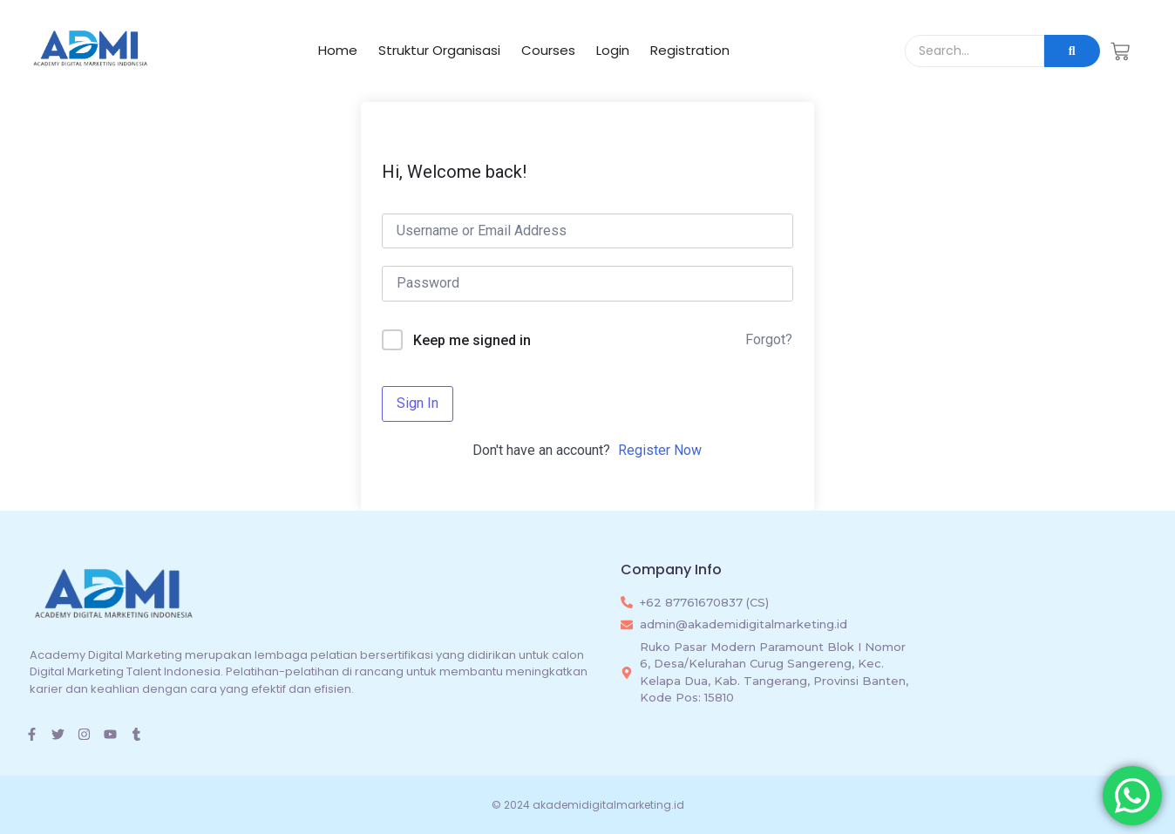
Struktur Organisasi (439, 50)
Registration (690, 50)
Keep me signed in (472, 340)
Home (337, 50)
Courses (548, 50)
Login (612, 50)
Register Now (660, 450)
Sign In (417, 403)
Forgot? (768, 339)
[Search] (974, 51)
